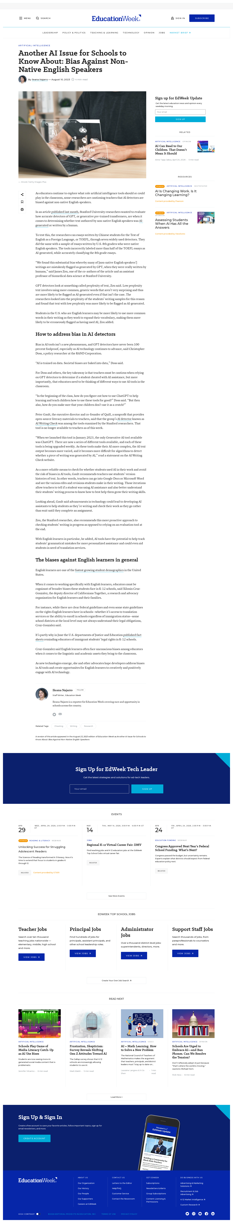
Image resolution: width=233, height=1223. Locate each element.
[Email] (99, 788)
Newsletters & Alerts (156, 1188)
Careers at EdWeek (87, 1204)
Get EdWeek (152, 1178)
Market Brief (180, 32)
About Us (83, 1178)
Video (151, 1042)
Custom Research (190, 1205)
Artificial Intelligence (34, 45)
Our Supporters (85, 1199)
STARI (56, 872)
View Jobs (31, 957)
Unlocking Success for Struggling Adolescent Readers (41, 849)
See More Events (116, 896)
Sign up (147, 789)
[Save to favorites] (22, 202)
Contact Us (118, 1178)
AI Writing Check (47, 423)
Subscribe (202, 18)
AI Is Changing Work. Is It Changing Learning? (176, 193)
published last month (64, 212)
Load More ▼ (117, 1097)
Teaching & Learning (104, 32)
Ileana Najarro (40, 79)
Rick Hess (176, 1075)
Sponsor (160, 215)
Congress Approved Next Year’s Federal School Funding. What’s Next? (182, 848)
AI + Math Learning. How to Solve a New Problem (138, 1048)
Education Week (73, 695)
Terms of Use (108, 1214)
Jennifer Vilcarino (26, 1071)
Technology (131, 32)
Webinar (56, 841)
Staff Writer (58, 695)
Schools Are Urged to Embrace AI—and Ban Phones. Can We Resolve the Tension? (189, 1051)
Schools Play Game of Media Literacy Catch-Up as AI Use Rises (35, 1050)
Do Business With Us (191, 1178)
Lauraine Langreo (129, 1070)
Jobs (162, 32)
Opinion (149, 32)
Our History (83, 1188)
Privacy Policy (129, 1214)
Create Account (34, 1138)
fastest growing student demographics (99, 570)
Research (88, 726)
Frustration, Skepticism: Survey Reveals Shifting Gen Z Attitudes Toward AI (88, 1050)
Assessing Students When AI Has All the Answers (171, 223)
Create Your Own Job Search (116, 980)
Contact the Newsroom (123, 1199)
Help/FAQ (116, 1188)
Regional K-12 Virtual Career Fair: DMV (114, 845)
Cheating (58, 726)
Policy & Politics (74, 32)
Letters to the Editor (122, 1183)
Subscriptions (152, 1183)
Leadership (50, 32)
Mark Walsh (75, 1071)
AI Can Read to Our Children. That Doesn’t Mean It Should (171, 149)
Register (25, 873)
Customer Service (120, 1193)
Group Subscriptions (156, 1193)
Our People (83, 1193)
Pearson (179, 201)
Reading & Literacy (39, 841)
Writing (73, 726)
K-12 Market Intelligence (192, 1199)
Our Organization (86, 1183)
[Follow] (80, 690)
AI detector (124, 419)
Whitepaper (200, 186)
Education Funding (165, 840)
